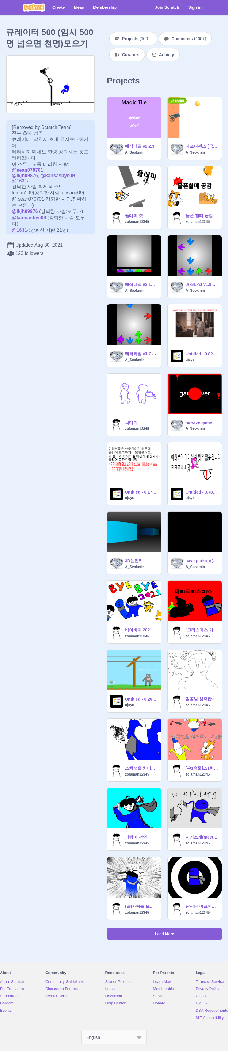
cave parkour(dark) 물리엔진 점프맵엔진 (202, 560)
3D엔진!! (133, 560)
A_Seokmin (134, 152)
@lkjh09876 (25, 175)
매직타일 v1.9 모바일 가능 (202, 284)
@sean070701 (27, 170)
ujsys (190, 359)
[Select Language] (114, 1037)
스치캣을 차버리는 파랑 (141, 768)
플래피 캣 (134, 215)
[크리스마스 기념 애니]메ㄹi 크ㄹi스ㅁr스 (202, 630)
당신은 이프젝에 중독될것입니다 (202, 906)
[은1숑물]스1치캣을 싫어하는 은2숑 (202, 768)
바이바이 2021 (138, 630)
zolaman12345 (137, 222)
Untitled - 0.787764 (202, 492)
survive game (199, 422)
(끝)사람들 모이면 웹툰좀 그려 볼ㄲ (141, 906)
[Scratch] (34, 7)
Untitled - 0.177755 (141, 492)
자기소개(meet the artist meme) (202, 837)
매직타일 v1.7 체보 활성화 (141, 353)
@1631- (20, 180)
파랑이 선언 (136, 837)
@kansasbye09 (58, 175)
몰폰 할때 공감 (199, 215)
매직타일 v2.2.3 (139, 146)
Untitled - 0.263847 (141, 699)
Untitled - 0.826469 (202, 354)
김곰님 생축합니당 (202, 699)
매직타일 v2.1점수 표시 (141, 284)
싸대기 (131, 422)
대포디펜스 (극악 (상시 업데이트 (202, 146)
